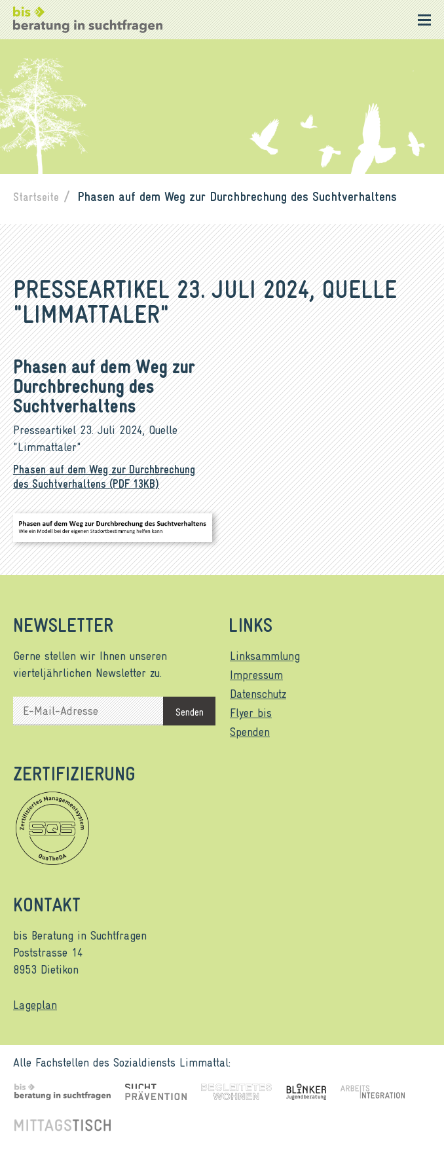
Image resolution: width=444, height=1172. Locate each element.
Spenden (250, 731)
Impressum (256, 674)
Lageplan (35, 1004)
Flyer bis (251, 712)
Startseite (36, 196)
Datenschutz (258, 693)
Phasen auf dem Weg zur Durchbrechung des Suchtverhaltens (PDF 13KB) (104, 476)
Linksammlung (265, 655)
